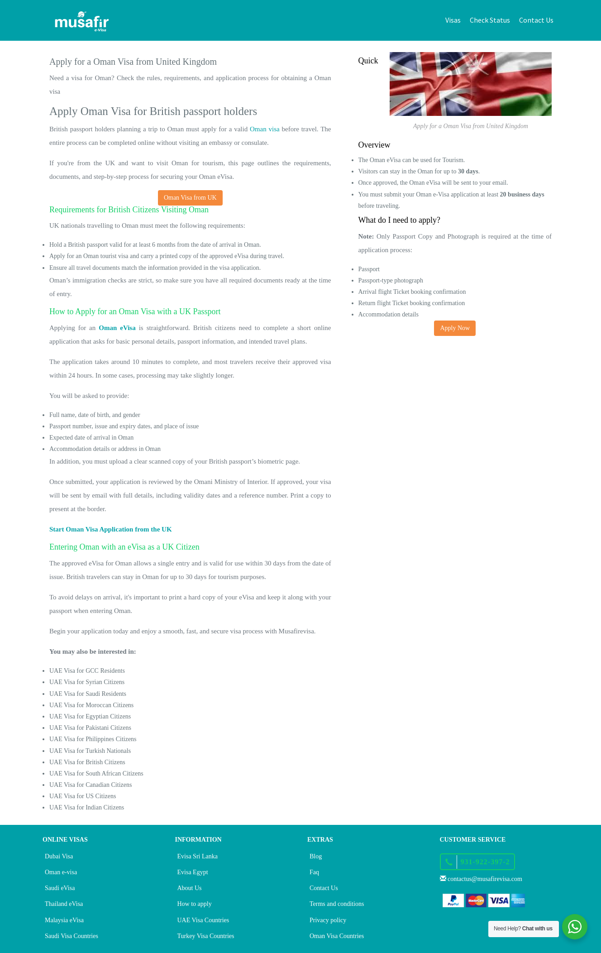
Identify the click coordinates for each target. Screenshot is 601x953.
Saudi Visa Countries (71, 936)
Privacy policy (328, 920)
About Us (189, 888)
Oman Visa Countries (337, 936)
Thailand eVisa (64, 903)
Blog (316, 856)
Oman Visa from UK (190, 197)
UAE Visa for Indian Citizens (86, 807)
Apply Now (455, 328)
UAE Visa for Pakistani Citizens (90, 727)
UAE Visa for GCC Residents (87, 670)
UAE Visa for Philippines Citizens (93, 739)
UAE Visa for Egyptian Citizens (90, 716)
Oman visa (265, 129)
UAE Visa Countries (203, 920)
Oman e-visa (61, 872)
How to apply (194, 903)
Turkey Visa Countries (205, 936)
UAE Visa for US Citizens (82, 796)
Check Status (490, 19)
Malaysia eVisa (64, 920)
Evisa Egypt (192, 872)
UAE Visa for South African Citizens (96, 773)
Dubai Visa (59, 856)
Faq (314, 872)
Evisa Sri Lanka (197, 856)
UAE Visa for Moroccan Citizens (91, 705)
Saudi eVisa (60, 888)
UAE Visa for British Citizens (87, 762)
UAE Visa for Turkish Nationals (90, 750)
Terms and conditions (337, 903)
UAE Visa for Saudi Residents (87, 693)
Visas (453, 19)
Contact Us (536, 19)
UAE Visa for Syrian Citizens (86, 682)
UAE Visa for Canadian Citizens (90, 784)
